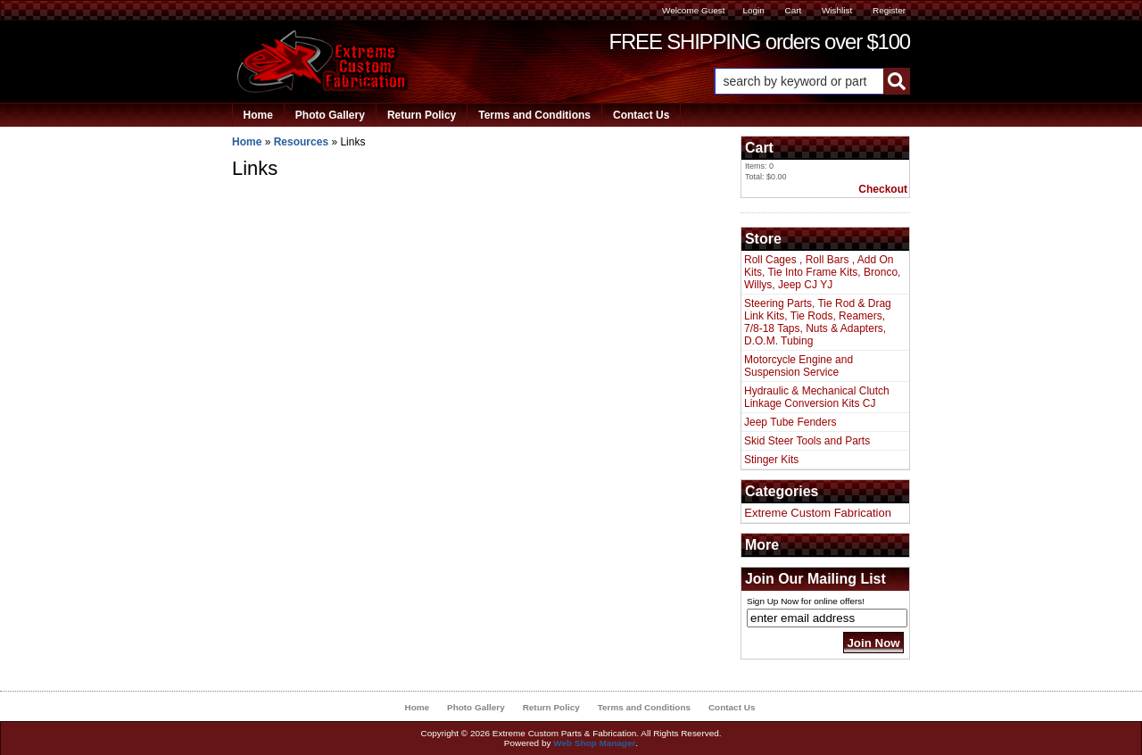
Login (753, 10)
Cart (792, 10)
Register (889, 10)
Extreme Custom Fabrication (817, 512)
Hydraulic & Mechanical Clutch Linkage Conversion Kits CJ (817, 397)
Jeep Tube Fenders (790, 422)
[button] (812, 81)
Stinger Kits (771, 459)
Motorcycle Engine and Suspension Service (798, 365)
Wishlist (837, 10)
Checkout (882, 189)
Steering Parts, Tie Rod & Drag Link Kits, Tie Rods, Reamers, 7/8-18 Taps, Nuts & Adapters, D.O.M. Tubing (817, 322)
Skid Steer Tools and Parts (807, 441)
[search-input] (799, 81)
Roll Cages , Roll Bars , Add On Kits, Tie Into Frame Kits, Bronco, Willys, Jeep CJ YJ (822, 272)
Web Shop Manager (594, 743)
